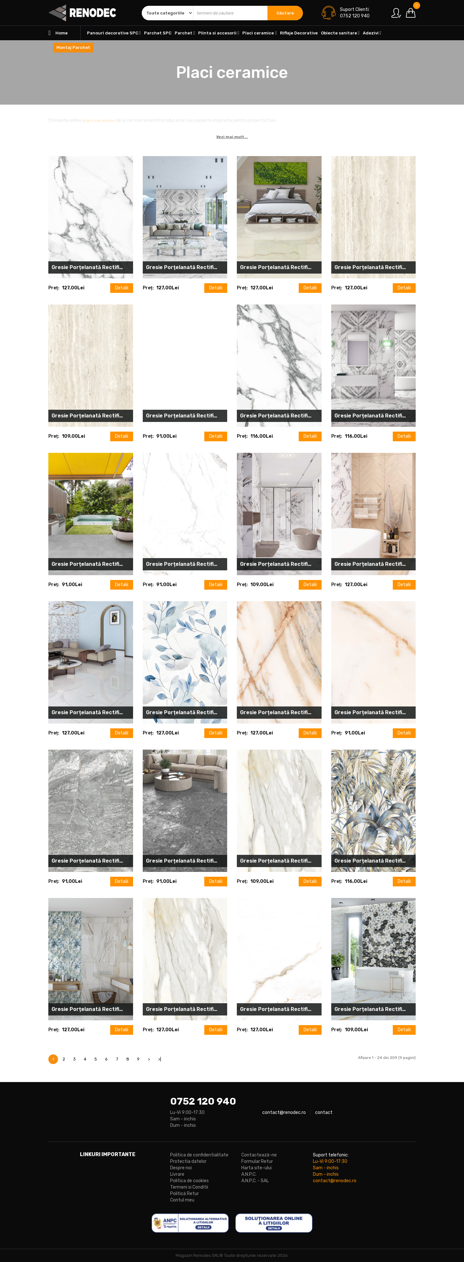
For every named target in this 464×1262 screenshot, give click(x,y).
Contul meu (182, 1200)
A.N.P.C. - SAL (255, 1180)
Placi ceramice (259, 33)
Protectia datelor (188, 1161)
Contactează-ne (259, 1155)
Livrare (177, 1174)
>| (159, 1059)
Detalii (121, 288)
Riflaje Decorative (299, 33)
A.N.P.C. (248, 1174)
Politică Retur (184, 1193)
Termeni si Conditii (189, 1187)
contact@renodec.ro (284, 1112)
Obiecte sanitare (340, 33)
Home (58, 33)
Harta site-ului (256, 1168)
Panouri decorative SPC (114, 33)
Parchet (185, 33)
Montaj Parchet (73, 47)
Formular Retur (257, 1161)
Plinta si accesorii (218, 33)
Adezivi (372, 33)
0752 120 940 (203, 1101)
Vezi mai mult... (232, 137)
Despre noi (181, 1168)
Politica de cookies (189, 1180)
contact (324, 1112)
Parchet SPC (157, 33)
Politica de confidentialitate (199, 1155)
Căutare (285, 13)
